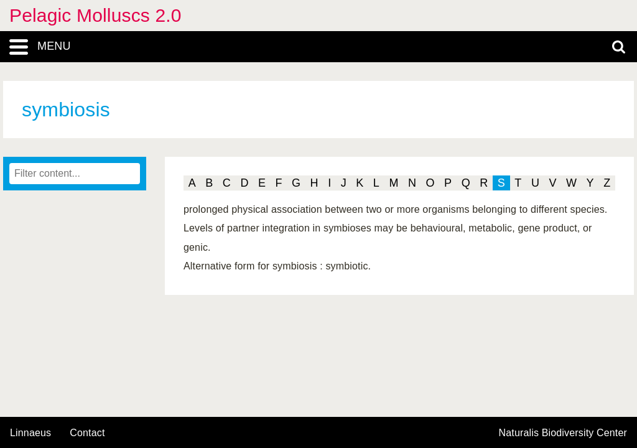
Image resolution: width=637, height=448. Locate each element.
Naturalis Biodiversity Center (563, 433)
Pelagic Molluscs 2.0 (95, 15)
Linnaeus (30, 433)
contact (87, 432)
